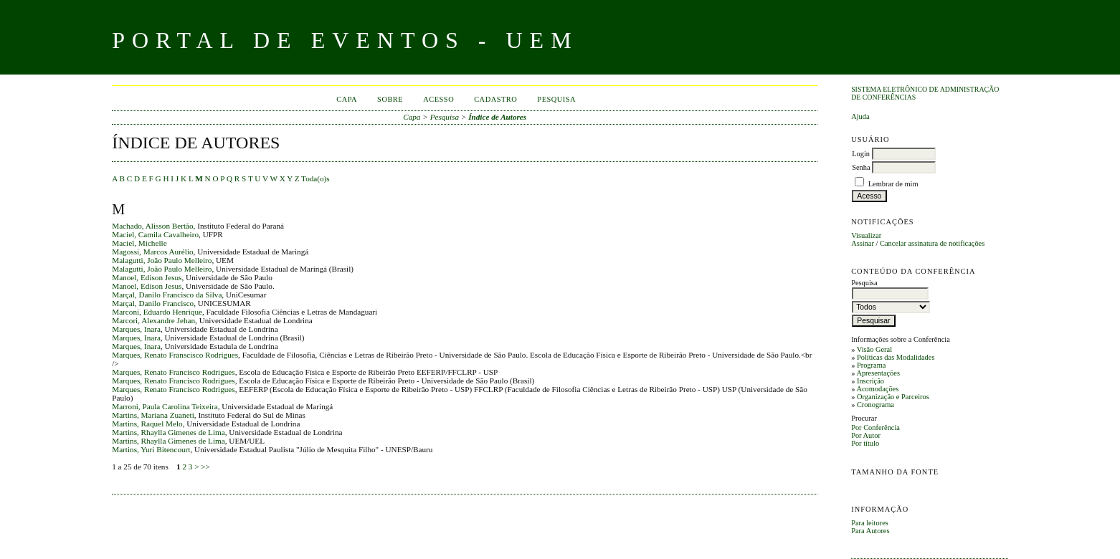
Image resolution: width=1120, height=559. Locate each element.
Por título (865, 443)
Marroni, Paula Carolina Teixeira (165, 406)
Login (861, 154)
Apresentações (878, 373)
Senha (861, 167)
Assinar (862, 243)
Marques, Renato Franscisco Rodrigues (175, 354)
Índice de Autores (497, 117)
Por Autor (866, 435)
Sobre (390, 99)
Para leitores (869, 523)
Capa (346, 99)
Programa (871, 365)
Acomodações (877, 389)
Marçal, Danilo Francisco (153, 303)
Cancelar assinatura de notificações (932, 243)
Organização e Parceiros (893, 397)
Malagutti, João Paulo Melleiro (162, 260)
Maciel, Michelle (139, 243)
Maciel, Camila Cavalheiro (155, 234)
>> (205, 466)
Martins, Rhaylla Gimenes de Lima (168, 432)
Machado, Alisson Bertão (152, 225)
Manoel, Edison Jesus (146, 277)
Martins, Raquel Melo (147, 423)
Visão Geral (874, 349)
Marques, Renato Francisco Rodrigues (173, 372)
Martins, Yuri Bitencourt (151, 449)
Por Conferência (875, 427)
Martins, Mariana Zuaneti (153, 415)
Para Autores (870, 531)
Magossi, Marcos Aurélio (152, 251)
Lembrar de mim (893, 184)
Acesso (438, 99)
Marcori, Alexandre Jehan (153, 320)
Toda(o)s (315, 178)
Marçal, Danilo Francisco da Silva (167, 294)
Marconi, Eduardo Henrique (157, 311)
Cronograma (875, 404)
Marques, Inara (136, 329)
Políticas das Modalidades (896, 357)
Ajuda (860, 116)
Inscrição (870, 381)
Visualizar (866, 235)
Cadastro (495, 99)
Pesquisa (556, 99)
